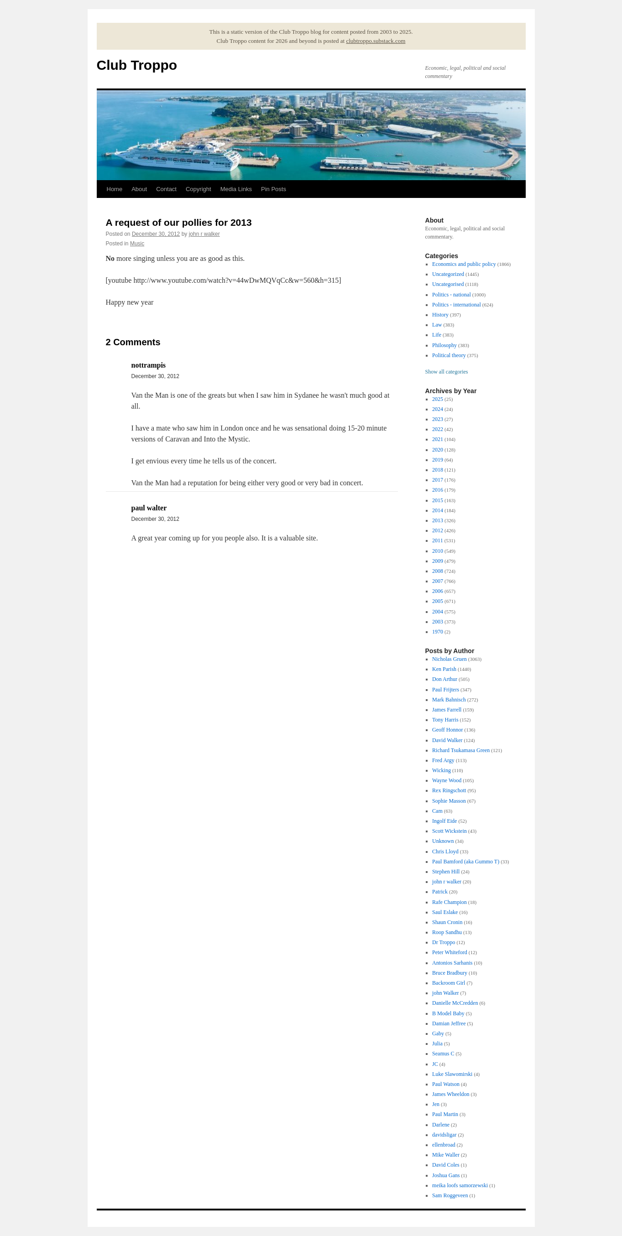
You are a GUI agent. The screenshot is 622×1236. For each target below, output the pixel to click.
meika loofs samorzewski (460, 1185)
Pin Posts (273, 189)
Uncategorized (448, 274)
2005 (437, 601)
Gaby (438, 1033)
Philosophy (444, 345)
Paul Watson (446, 1084)
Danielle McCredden (455, 1003)
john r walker (204, 234)
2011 (437, 540)
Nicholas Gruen (449, 659)
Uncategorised (448, 284)
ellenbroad (443, 1145)
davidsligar (444, 1135)
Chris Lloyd (445, 851)
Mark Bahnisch (449, 699)
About (139, 189)
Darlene (441, 1125)
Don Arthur (444, 679)
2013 (437, 520)
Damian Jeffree (448, 1023)
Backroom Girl (448, 983)
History (440, 315)
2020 (437, 450)
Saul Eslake (445, 912)
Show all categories (446, 372)
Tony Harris (445, 720)
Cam (437, 811)
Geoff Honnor (447, 730)
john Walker (445, 993)
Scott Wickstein (449, 831)
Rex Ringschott (449, 790)
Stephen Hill (446, 871)
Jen (435, 1104)
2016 (437, 490)
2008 (437, 571)
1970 (437, 631)
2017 (437, 480)
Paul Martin (445, 1114)
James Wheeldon (450, 1094)
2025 (437, 399)
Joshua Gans (446, 1175)
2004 (437, 611)
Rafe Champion (449, 902)
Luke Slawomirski (452, 1074)
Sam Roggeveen (450, 1195)
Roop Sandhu (447, 932)
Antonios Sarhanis (452, 963)
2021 (437, 439)
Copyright (198, 189)
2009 (437, 561)
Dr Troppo (443, 942)
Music (137, 243)
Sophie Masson (449, 801)
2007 (437, 581)
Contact (166, 189)
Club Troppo (137, 65)
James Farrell (446, 709)
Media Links (236, 189)
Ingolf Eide (444, 821)
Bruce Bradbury (449, 973)
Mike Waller (446, 1155)
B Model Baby (448, 1013)
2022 (437, 429)
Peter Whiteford (449, 952)
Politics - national (451, 294)
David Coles (446, 1165)
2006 (437, 591)
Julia (437, 1043)
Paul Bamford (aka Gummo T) (465, 861)
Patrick (440, 891)
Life (436, 335)
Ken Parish (444, 669)
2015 (437, 500)
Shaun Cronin (447, 922)
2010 (437, 551)
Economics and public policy (464, 264)
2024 (437, 409)
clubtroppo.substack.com (375, 40)
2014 (437, 510)
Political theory (449, 355)
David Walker (447, 740)
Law (437, 325)
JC (435, 1064)
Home (115, 189)
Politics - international (456, 304)
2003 (437, 621)
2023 (437, 419)
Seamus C (443, 1053)
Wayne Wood (446, 780)
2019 (437, 460)
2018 (437, 470)
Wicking (441, 770)
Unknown (443, 841)
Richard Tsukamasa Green (461, 750)
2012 (437, 530)
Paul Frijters (445, 689)
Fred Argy (443, 760)
